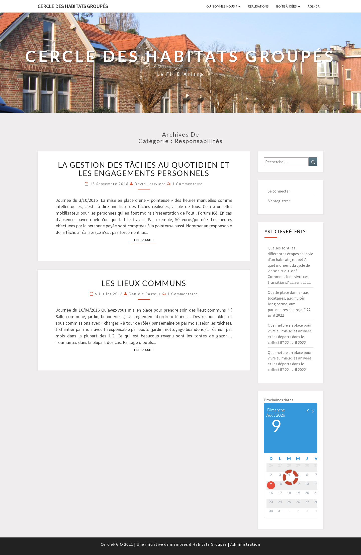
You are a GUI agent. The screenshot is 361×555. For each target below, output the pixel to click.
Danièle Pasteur (145, 294)
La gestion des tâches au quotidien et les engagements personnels (144, 169)
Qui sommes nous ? (223, 6)
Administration (245, 544)
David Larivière (150, 184)
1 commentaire (187, 184)
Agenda (314, 6)
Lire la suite (145, 239)
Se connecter (279, 191)
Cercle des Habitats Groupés (73, 6)
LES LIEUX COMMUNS (144, 283)
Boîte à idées (288, 6)
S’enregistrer (279, 200)
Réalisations (258, 6)
